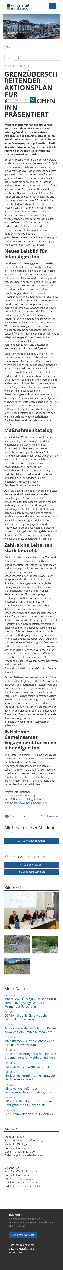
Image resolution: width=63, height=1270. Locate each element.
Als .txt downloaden (31, 864)
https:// (19, 795)
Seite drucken (18, 816)
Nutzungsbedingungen (22, 1244)
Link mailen (51, 816)
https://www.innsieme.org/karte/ (29, 802)
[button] (33, 100)
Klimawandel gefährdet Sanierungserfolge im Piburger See (28, 1090)
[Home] (18, 7)
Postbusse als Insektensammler (26, 1067)
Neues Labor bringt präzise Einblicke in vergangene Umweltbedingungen (30, 1055)
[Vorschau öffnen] (31, 911)
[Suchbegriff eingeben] (21, 100)
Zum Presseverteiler (22, 1234)
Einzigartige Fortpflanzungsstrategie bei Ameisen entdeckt (29, 1077)
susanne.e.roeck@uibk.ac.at (29, 1186)
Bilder (10, 887)
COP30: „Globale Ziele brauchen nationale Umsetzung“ (26, 1017)
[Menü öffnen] (52, 6)
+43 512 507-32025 (21, 1178)
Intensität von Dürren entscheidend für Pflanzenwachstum (29, 1043)
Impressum (15, 1252)
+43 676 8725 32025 (24, 1182)
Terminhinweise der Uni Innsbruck (28, 1114)
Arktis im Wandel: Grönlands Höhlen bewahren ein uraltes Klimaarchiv (30, 1030)
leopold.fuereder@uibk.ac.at (29, 1155)
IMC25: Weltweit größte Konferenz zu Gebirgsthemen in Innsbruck (30, 1103)
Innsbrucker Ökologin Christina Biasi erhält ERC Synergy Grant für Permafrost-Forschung (30, 1002)
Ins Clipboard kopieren (31, 871)
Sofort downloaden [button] (31, 840)
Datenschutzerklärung (21, 1248)
